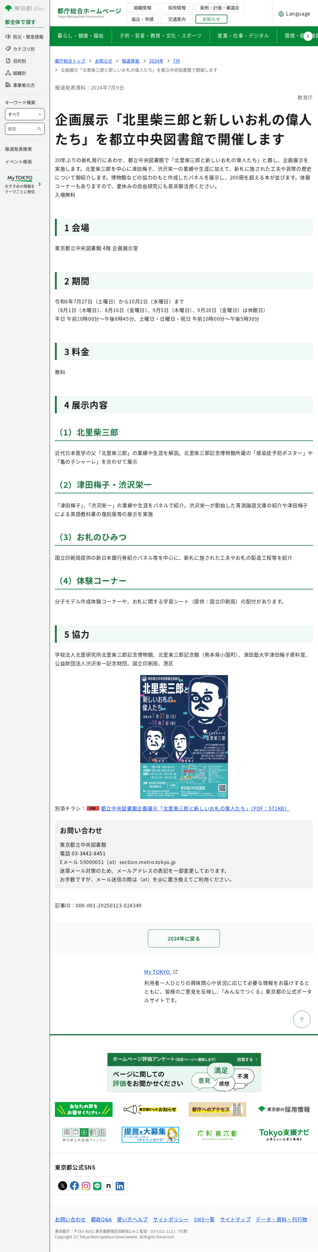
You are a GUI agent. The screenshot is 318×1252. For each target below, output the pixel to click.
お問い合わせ (70, 1221)
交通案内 (177, 19)
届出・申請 (142, 19)
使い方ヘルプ (132, 1221)
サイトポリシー (171, 1221)
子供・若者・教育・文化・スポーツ (160, 35)
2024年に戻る (184, 938)
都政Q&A (101, 1221)
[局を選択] (25, 114)
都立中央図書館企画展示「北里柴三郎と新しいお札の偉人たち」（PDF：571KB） (195, 808)
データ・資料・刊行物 (281, 1221)
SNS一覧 (204, 1221)
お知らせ (211, 19)
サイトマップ (235, 1221)
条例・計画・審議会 (219, 7)
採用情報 (177, 7)
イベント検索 (18, 161)
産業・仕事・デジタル (243, 35)
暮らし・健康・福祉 (80, 35)
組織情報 (142, 7)
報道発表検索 (18, 149)
